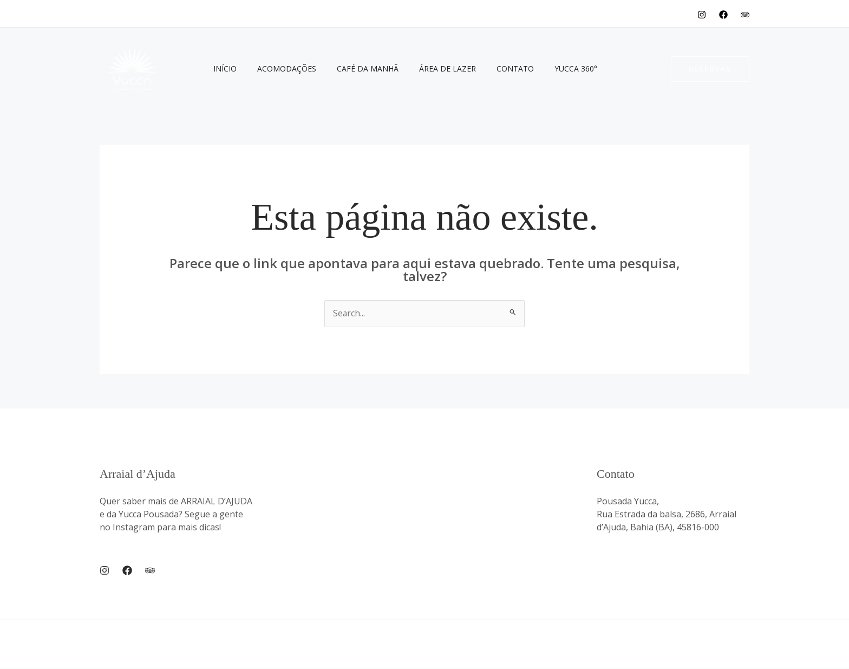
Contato (491, 68)
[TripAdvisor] (745, 14)
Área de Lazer (428, 68)
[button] (710, 69)
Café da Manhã (354, 68)
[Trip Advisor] (150, 570)
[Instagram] (701, 14)
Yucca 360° (546, 68)
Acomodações (278, 68)
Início (222, 68)
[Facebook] (723, 14)
